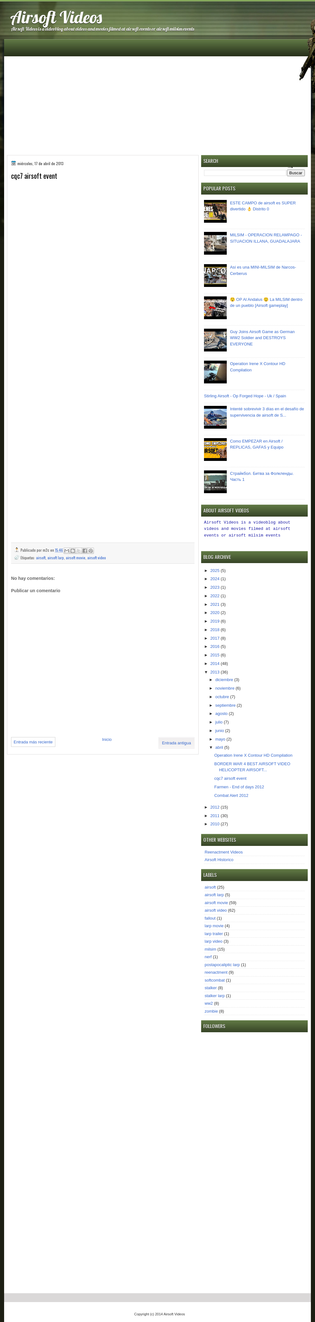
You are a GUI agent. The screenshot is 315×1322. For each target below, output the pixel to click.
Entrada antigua (176, 743)
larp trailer (214, 932)
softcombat (215, 979)
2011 (215, 814)
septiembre (226, 704)
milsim (210, 948)
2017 (215, 637)
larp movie (214, 924)
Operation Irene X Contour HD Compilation (253, 754)
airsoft (41, 557)
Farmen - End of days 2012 (239, 786)
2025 (215, 569)
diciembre (224, 678)
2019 (215, 620)
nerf (208, 955)
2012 (215, 806)
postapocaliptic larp (222, 963)
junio (220, 729)
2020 (215, 611)
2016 (215, 645)
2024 (215, 577)
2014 (215, 662)
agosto (222, 712)
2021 (215, 603)
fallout (210, 917)
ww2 (209, 1002)
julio (219, 721)
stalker (211, 986)
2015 (215, 654)
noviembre (225, 687)
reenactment (216, 971)
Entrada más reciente (33, 742)
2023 (215, 586)
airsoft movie (75, 557)
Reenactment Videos (224, 851)
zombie (211, 1010)
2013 (215, 671)
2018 (215, 628)
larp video (213, 940)
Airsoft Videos (56, 17)
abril (219, 746)
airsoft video (96, 557)
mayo (220, 738)
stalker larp (215, 994)
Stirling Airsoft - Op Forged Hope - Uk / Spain (245, 396)
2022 (215, 595)
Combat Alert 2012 (231, 794)
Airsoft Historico (219, 858)
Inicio (107, 739)
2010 (215, 823)
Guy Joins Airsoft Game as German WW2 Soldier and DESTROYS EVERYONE (262, 337)
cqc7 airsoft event (230, 777)
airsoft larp (55, 557)
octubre (222, 695)
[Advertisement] (158, 102)
